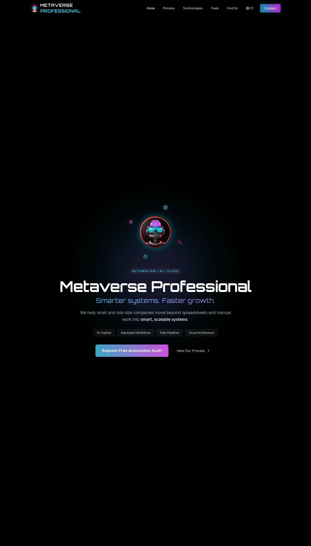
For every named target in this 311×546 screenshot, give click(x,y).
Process (169, 8)
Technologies (193, 8)
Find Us (232, 8)
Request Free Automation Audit (131, 350)
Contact (270, 8)
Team (215, 8)
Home (151, 8)
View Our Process (194, 351)
